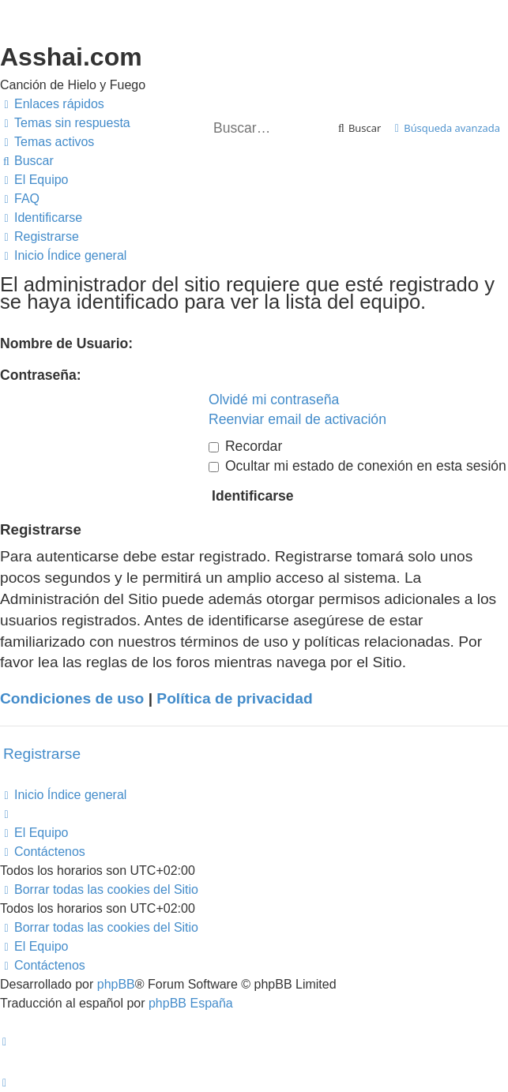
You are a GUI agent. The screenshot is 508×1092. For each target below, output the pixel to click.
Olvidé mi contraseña (274, 399)
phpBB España (191, 1003)
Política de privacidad (234, 698)
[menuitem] (65, 123)
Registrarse (42, 753)
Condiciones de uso (72, 698)
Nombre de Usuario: (66, 343)
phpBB (116, 984)
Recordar (245, 446)
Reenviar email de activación (297, 419)
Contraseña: (40, 375)
